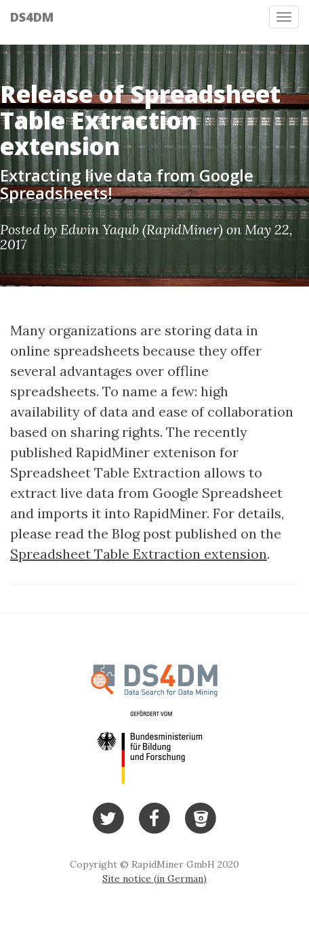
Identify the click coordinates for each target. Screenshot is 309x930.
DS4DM (32, 17)
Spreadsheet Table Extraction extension (138, 553)
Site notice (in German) (154, 878)
